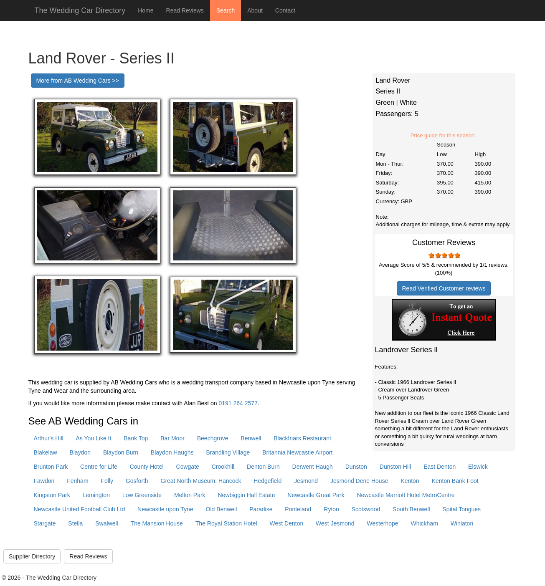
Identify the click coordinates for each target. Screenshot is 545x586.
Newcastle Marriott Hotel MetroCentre (405, 495)
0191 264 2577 (238, 403)
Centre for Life (98, 466)
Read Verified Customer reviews (444, 288)
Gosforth (137, 480)
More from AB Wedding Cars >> (77, 80)
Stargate (45, 523)
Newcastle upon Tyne (165, 509)
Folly (107, 480)
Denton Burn (263, 466)
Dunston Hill (395, 466)
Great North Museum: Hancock (201, 480)
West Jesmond (335, 523)
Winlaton (462, 523)
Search (225, 10)
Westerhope (382, 523)
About (255, 10)
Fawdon (44, 480)
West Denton (287, 523)
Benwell (251, 438)
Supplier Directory (32, 556)
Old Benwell (221, 509)
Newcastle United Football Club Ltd (79, 509)
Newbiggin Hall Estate (246, 495)
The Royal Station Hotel (226, 523)
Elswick (478, 466)
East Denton (439, 466)
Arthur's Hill (48, 438)
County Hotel (147, 466)
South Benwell (411, 509)
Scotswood (366, 509)
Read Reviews (185, 10)
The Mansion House (157, 523)
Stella (75, 523)
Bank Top (136, 438)
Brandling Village (228, 452)
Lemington (96, 495)
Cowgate (187, 466)
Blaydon (80, 452)
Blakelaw (45, 452)
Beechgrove (212, 438)
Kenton (410, 480)
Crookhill (223, 466)
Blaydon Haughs (172, 452)
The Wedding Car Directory (80, 10)
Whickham (424, 523)
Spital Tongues (462, 509)
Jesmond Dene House (359, 480)
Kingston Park (52, 495)
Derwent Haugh (312, 466)
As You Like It (94, 438)
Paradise (260, 509)
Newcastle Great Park (315, 495)
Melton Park (189, 495)
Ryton (331, 509)
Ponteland (298, 509)
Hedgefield (267, 480)
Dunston (356, 466)
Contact (285, 10)
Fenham (77, 480)
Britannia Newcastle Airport (297, 452)
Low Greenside (142, 495)
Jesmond (306, 480)
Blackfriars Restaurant (302, 438)
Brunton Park (51, 466)
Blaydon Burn (120, 452)
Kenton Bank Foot (455, 480)
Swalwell (106, 523)
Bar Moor (172, 438)
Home (145, 10)
